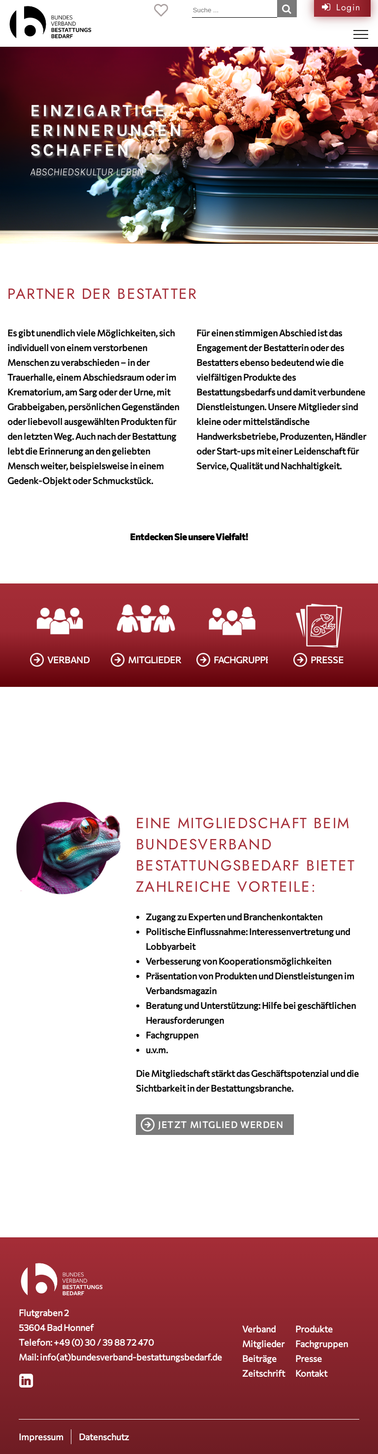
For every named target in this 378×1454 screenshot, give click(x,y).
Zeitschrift (263, 1373)
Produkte (314, 1329)
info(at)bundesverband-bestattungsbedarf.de (131, 1357)
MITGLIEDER (154, 659)
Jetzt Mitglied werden (221, 1124)
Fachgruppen (321, 1343)
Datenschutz (104, 1436)
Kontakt (311, 1373)
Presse (308, 1358)
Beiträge (259, 1358)
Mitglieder (263, 1343)
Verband (259, 1329)
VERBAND (68, 659)
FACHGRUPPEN (246, 659)
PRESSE (327, 659)
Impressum (41, 1436)
